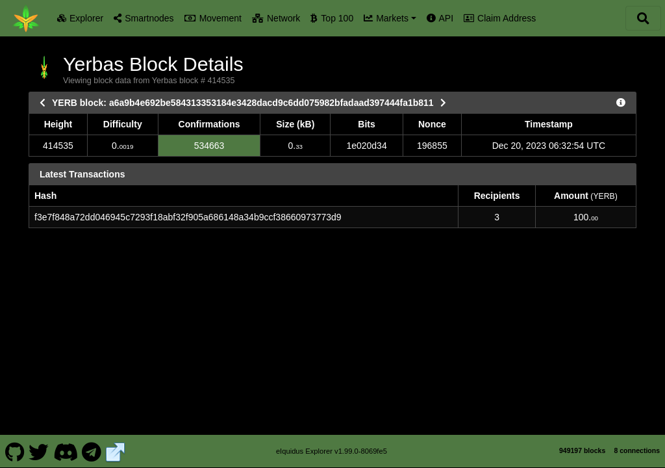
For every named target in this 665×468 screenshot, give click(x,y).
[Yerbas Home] (26, 18)
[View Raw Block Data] (620, 103)
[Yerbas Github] (14, 440)
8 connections (637, 440)
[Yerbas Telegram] (92, 440)
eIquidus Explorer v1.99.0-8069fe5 (331, 441)
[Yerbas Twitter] (39, 440)
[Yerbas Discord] (65, 440)
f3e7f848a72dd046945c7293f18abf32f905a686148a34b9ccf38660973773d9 (188, 217)
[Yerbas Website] (116, 440)
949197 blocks (582, 440)
